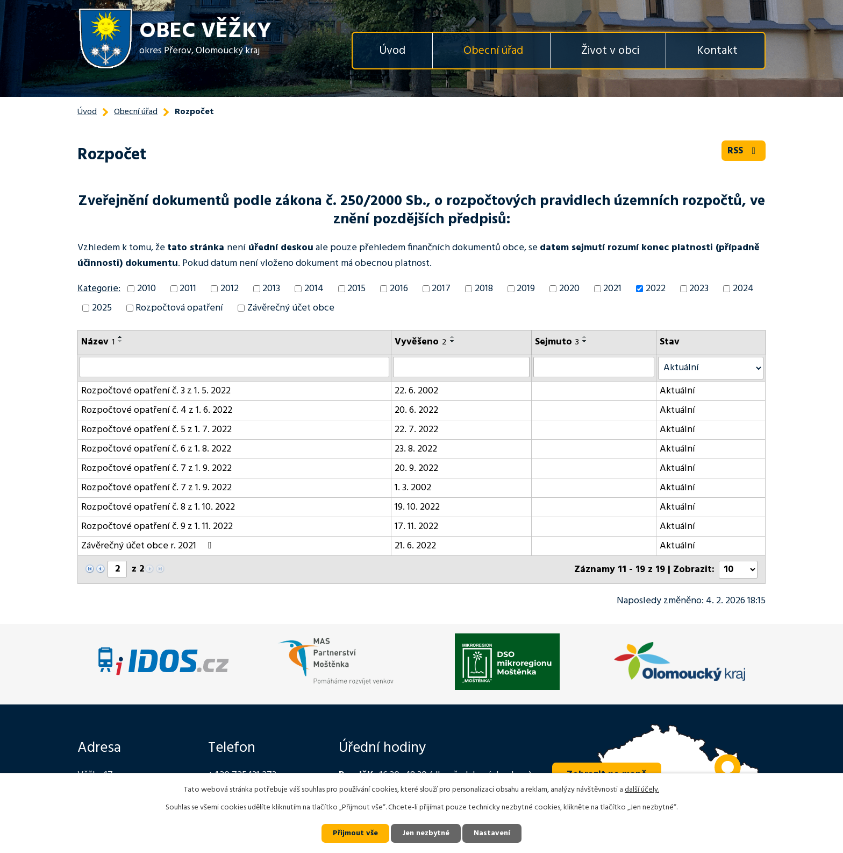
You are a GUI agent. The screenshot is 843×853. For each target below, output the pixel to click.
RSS (743, 151)
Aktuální (677, 391)
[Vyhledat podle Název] (234, 367)
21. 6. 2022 (415, 546)
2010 (146, 289)
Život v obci (610, 50)
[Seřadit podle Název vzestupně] (120, 337)
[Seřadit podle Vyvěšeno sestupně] (453, 341)
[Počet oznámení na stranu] (738, 570)
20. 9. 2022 (416, 468)
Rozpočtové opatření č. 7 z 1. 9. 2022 (156, 468)
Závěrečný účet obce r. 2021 (148, 546)
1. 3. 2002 (413, 488)
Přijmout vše (355, 833)
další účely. (642, 790)
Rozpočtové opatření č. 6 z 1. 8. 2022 (156, 449)
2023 (699, 289)
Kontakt (717, 50)
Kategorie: (98, 289)
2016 (399, 289)
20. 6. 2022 (416, 410)
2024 (743, 289)
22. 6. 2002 (416, 391)
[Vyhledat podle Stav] (710, 368)
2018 (484, 289)
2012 (229, 289)
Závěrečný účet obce (290, 308)
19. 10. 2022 (417, 507)
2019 (526, 289)
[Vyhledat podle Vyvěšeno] (461, 367)
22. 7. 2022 (416, 429)
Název (98, 342)
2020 (569, 289)
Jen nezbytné (425, 833)
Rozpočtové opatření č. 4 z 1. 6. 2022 (156, 410)
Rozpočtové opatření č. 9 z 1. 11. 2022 (157, 526)
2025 (102, 308)
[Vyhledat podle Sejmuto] (593, 367)
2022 (656, 289)
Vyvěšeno (421, 342)
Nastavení (492, 833)
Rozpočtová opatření (179, 308)
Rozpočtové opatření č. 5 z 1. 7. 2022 (156, 429)
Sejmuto (557, 342)
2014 (314, 289)
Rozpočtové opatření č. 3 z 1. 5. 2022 (156, 391)
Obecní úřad (493, 50)
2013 (271, 289)
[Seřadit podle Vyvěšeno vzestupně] (453, 337)
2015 (356, 289)
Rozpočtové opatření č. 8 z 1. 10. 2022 (158, 507)
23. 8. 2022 (416, 449)
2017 (441, 289)
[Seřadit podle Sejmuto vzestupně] (585, 337)
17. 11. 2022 (416, 526)
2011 (188, 289)
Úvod (392, 50)
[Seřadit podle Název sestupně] (120, 341)
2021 (612, 289)
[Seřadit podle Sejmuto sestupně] (585, 341)
